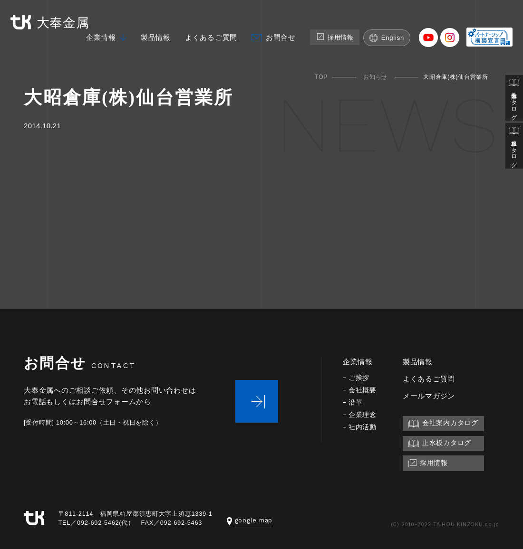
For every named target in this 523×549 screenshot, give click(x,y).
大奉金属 (51, 23)
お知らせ (375, 77)
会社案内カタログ (514, 99)
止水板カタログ (514, 148)
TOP (321, 77)
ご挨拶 (359, 377)
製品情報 (153, 38)
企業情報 (98, 38)
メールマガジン (429, 396)
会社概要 (363, 390)
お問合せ (278, 38)
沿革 (356, 402)
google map (250, 520)
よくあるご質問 (208, 38)
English (386, 39)
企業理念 (363, 414)
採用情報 (333, 38)
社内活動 (363, 427)
